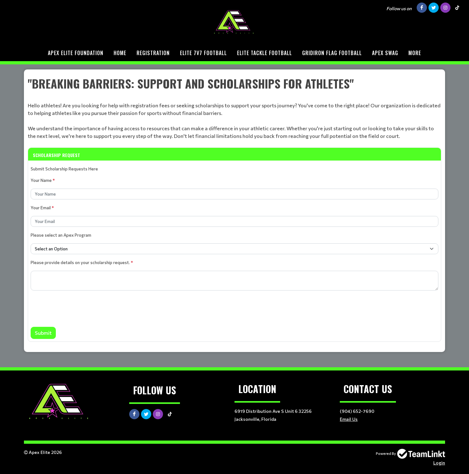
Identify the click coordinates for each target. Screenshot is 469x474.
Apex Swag (385, 53)
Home (120, 53)
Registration (153, 53)
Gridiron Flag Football (332, 53)
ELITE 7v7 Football (203, 53)
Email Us (349, 419)
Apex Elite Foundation (75, 53)
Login (439, 462)
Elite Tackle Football (264, 53)
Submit (43, 333)
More (414, 53)
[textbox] (234, 107)
